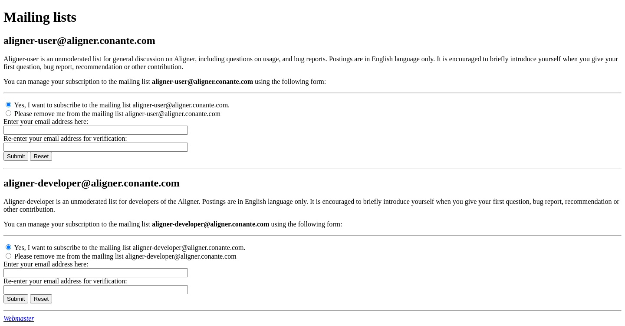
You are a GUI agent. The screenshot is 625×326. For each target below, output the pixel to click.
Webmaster (18, 318)
